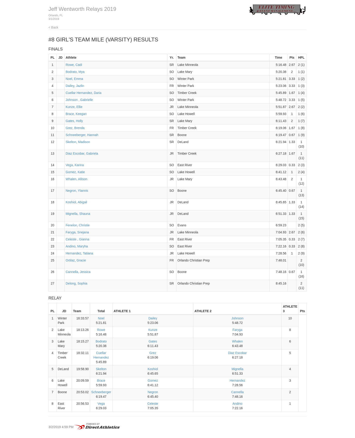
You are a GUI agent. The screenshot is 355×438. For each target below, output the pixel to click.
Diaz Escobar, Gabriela (82, 153)
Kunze (152, 330)
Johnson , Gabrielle (79, 100)
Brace (101, 380)
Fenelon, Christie (78, 225)
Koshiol (153, 369)
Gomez (153, 380)
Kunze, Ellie (74, 107)
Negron (153, 392)
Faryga (237, 330)
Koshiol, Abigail (76, 202)
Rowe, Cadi (74, 65)
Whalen (237, 341)
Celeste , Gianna (77, 239)
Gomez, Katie (75, 172)
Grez (152, 353)
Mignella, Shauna (78, 213)
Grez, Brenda (75, 128)
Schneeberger (101, 392)
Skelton (101, 369)
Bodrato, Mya (75, 72)
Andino (237, 403)
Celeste (152, 403)
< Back (53, 27)
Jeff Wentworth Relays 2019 (82, 9)
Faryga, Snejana (77, 232)
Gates (153, 341)
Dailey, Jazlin (75, 86)
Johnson (237, 318)
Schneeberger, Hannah (82, 135)
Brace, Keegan (76, 114)
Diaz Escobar (237, 353)
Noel (101, 318)
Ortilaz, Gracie (76, 260)
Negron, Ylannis (77, 190)
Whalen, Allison (76, 179)
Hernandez (237, 380)
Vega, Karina (75, 165)
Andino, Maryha (77, 246)
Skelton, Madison (78, 142)
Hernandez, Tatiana (79, 253)
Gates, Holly (74, 121)
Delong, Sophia (76, 283)
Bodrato (101, 341)
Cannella (237, 392)
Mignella (237, 369)
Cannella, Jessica (78, 272)
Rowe (101, 330)
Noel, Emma (74, 79)
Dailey (152, 318)
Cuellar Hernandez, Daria (83, 93)
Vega (101, 403)
